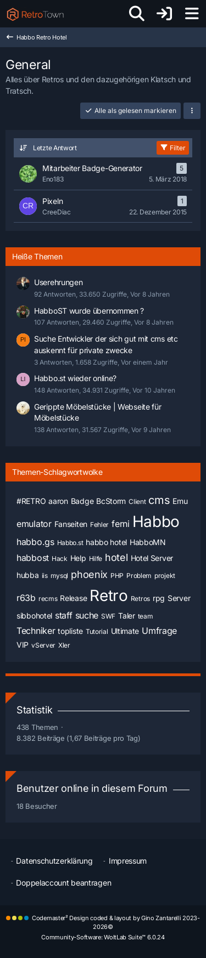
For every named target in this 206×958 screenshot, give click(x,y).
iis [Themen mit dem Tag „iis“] (45, 575)
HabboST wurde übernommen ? (89, 310)
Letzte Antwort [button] (55, 148)
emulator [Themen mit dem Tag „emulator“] (34, 523)
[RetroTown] (35, 14)
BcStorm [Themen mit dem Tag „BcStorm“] (111, 501)
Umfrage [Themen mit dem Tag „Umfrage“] (159, 630)
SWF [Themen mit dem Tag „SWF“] (108, 616)
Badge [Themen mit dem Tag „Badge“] (82, 501)
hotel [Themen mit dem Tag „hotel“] (116, 557)
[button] (192, 111)
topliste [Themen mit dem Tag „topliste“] (70, 631)
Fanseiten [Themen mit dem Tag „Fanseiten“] (70, 524)
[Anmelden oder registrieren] (164, 13)
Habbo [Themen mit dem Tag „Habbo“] (156, 521)
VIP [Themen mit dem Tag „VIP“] (22, 644)
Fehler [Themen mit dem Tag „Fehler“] (99, 524)
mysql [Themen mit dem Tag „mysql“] (60, 575)
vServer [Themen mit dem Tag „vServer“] (43, 645)
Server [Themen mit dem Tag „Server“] (179, 598)
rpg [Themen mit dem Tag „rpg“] (159, 598)
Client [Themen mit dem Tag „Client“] (137, 501)
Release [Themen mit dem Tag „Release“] (73, 598)
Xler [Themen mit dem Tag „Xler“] (64, 645)
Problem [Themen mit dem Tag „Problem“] (139, 575)
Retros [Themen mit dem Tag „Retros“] (140, 598)
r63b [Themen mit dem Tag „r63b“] (26, 597)
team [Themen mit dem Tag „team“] (145, 616)
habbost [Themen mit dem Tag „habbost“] (32, 557)
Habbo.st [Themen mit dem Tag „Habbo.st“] (70, 542)
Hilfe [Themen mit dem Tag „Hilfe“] (96, 558)
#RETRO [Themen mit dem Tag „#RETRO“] (31, 501)
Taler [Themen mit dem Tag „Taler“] (126, 615)
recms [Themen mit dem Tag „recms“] (48, 598)
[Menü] (192, 14)
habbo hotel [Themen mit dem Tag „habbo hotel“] (106, 542)
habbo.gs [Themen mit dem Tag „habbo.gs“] (35, 541)
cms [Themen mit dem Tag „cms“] (159, 500)
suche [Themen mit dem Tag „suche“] (87, 615)
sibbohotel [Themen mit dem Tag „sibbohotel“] (34, 615)
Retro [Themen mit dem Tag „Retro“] (109, 595)
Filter (173, 148)
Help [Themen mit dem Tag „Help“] (78, 558)
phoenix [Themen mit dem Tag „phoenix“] (89, 574)
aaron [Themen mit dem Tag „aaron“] (58, 501)
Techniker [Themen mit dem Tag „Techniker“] (35, 630)
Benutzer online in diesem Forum (92, 788)
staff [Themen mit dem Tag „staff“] (64, 615)
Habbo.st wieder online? (75, 378)
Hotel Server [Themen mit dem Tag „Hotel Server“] (152, 558)
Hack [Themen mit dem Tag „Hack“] (60, 558)
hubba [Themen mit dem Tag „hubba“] (27, 575)
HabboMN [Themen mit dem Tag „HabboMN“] (148, 542)
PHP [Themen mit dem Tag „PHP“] (117, 575)
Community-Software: (103, 937)
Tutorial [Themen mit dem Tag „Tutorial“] (97, 631)
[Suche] (137, 14)
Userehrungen (58, 282)
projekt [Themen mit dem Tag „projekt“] (164, 575)
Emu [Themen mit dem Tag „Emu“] (179, 501)
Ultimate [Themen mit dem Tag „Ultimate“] (125, 631)
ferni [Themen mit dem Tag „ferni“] (121, 523)
